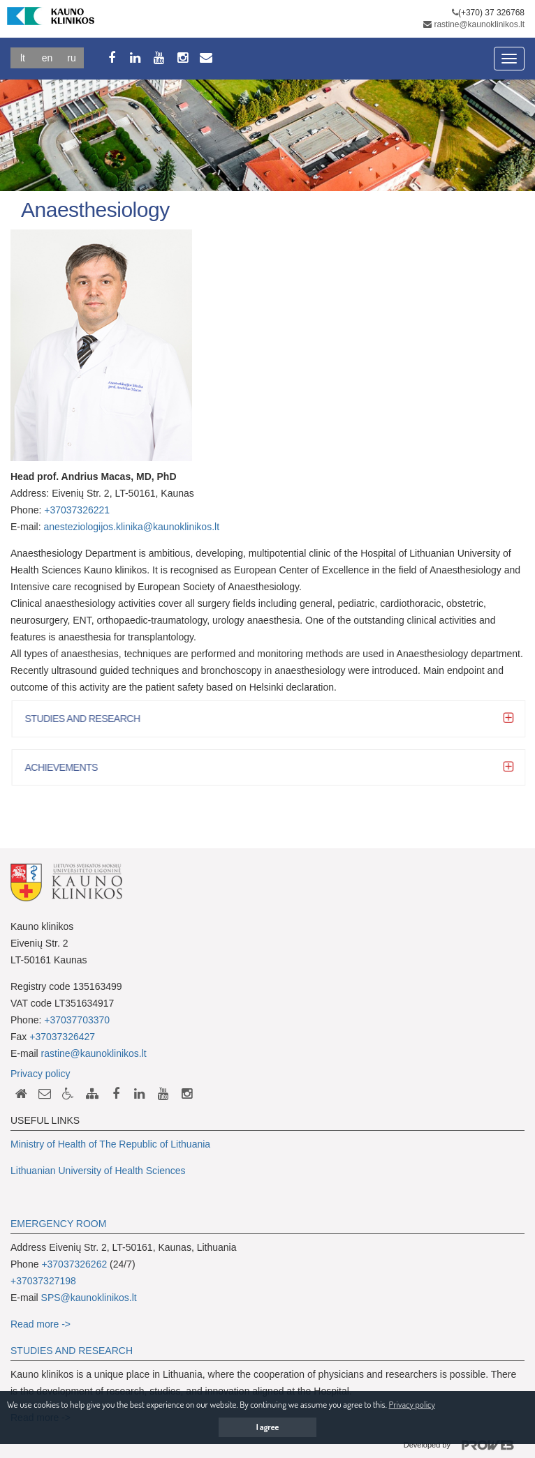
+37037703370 (77, 1019)
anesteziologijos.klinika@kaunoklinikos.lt (131, 526)
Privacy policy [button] (411, 1404)
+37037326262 (74, 1264)
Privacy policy (40, 1073)
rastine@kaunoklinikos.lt (479, 24)
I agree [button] (267, 1427)
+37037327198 (43, 1280)
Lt (22, 57)
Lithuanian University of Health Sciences (98, 1170)
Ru (71, 57)
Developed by (464, 1445)
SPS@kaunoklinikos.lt (89, 1297)
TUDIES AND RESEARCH (75, 1350)
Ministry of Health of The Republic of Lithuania (110, 1144)
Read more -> (40, 1324)
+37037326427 (62, 1036)
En (47, 57)
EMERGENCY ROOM (58, 1223)
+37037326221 (77, 510)
